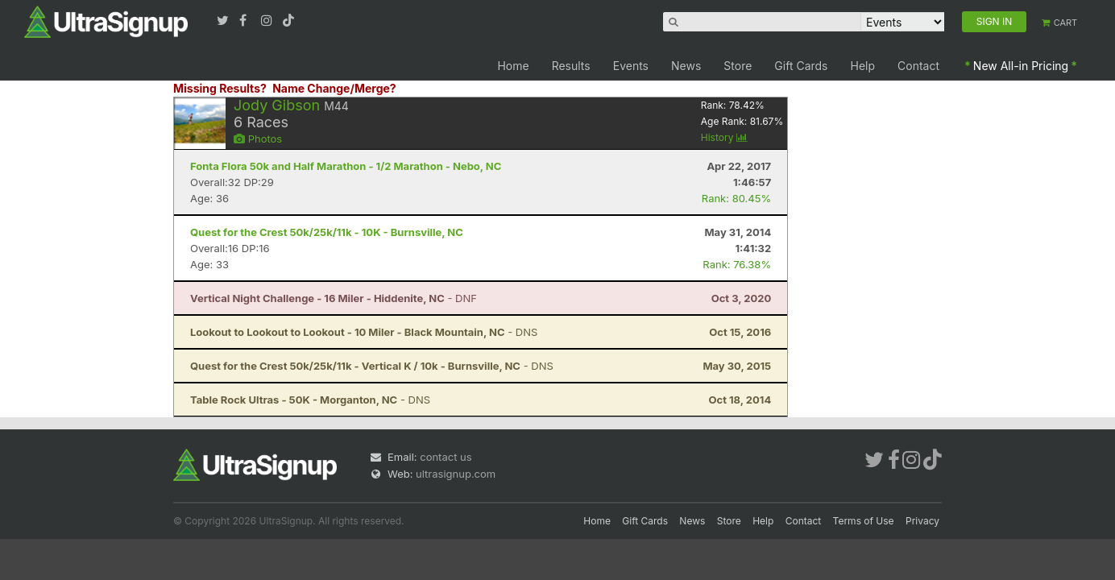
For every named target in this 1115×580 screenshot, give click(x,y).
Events (631, 65)
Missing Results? (220, 88)
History (724, 137)
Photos (258, 138)
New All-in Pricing (1020, 65)
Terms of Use (863, 521)
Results (571, 65)
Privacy (922, 521)
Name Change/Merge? (334, 88)
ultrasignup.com (455, 473)
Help (863, 65)
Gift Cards (800, 65)
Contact (918, 65)
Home (512, 65)
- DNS (363, 331)
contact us (445, 456)
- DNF (333, 298)
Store (737, 65)
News (686, 65)
